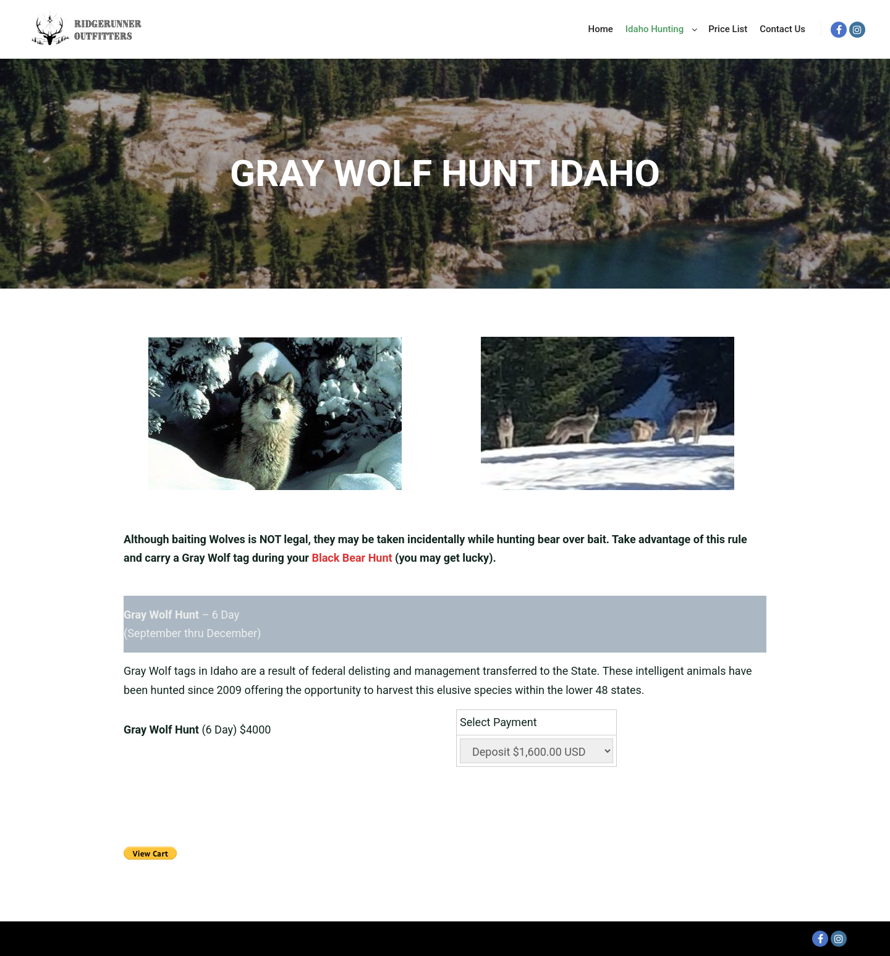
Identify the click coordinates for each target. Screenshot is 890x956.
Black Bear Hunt (352, 557)
